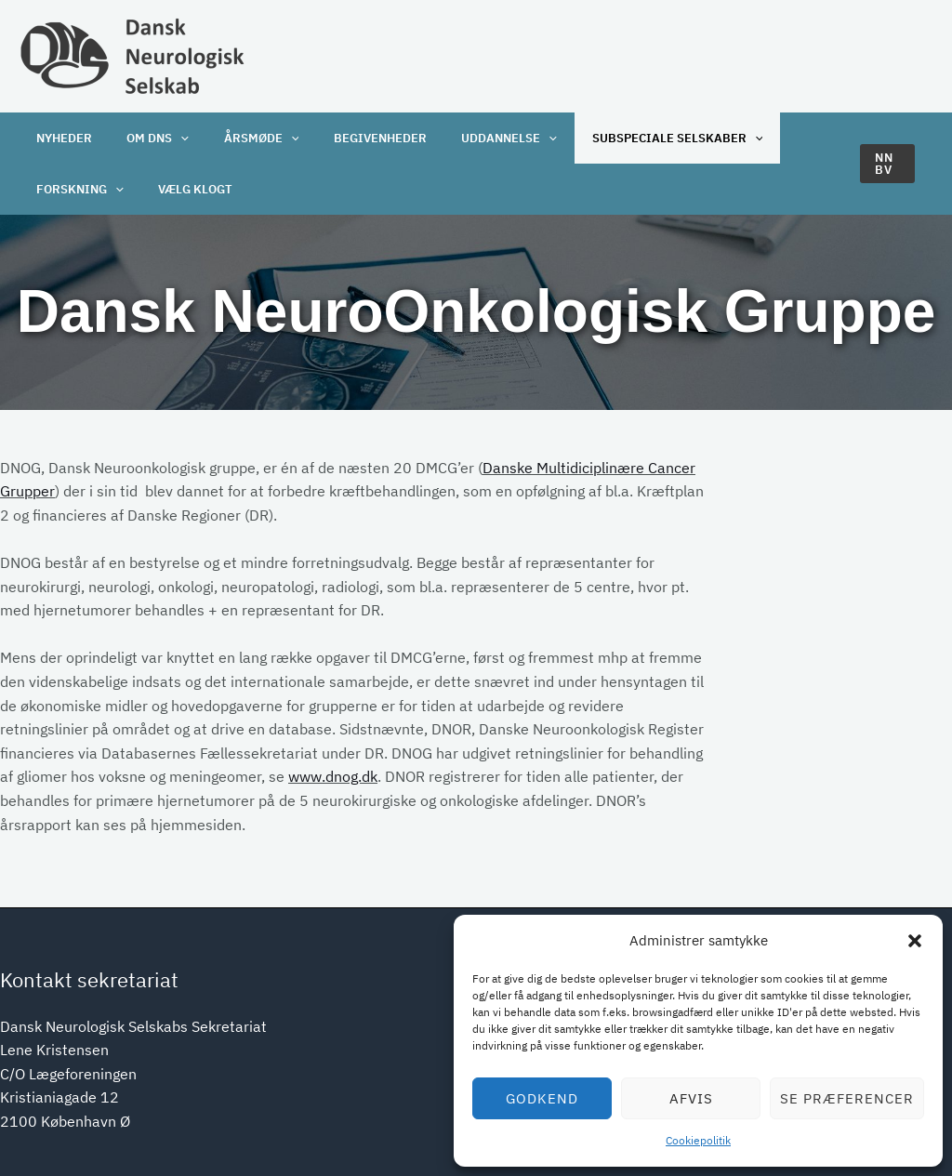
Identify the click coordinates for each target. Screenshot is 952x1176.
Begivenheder (356, 138)
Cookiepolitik (698, 1140)
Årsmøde (244, 138)
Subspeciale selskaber (638, 138)
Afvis (691, 1098)
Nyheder (60, 138)
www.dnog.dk (332, 776)
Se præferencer (847, 1098)
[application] (170, 138)
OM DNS (147, 138)
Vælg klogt (185, 189)
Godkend (542, 1098)
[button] (915, 941)
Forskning (76, 189)
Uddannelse (478, 138)
